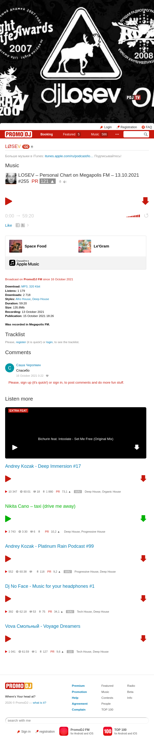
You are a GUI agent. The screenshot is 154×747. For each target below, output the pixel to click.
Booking (47, 134)
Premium (78, 685)
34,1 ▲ (58, 611)
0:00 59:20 (19, 215)
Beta (130, 691)
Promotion (79, 691)
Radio (131, 685)
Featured (72, 134)
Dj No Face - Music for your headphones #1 (49, 586)
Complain (78, 709)
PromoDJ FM (33, 279)
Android (78, 733)
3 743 (12, 531)
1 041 (12, 651)
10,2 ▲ (55, 531)
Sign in (26, 731)
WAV (78, 492)
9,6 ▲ (60, 651)
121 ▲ (48, 181)
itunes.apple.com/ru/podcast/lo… (69, 156)
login (49, 342)
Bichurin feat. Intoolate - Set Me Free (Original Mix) (75, 439)
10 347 (12, 491)
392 (10, 611)
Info (129, 697)
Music (99, 134)
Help (75, 697)
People (106, 703)
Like (8, 225)
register (21, 342)
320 (70, 652)
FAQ (149, 127)
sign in (58, 382)
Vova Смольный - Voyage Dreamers (42, 626)
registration (47, 731)
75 (43, 611)
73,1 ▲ (66, 491)
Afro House (23, 299)
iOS (91, 733)
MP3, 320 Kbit (30, 286)
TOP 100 (107, 709)
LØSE (13, 146)
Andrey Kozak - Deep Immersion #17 (43, 466)
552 (10, 571)
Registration (129, 127)
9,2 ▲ (57, 571)
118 (42, 571)
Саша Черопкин (28, 365)
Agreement (80, 703)
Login (108, 127)
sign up (26, 382)
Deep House (40, 299)
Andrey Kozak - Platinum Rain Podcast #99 (49, 546)
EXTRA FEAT (18, 410)
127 (45, 651)
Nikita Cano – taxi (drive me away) (40, 506)
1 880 (49, 491)
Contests (107, 697)
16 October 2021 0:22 (29, 375)
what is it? (39, 702)
